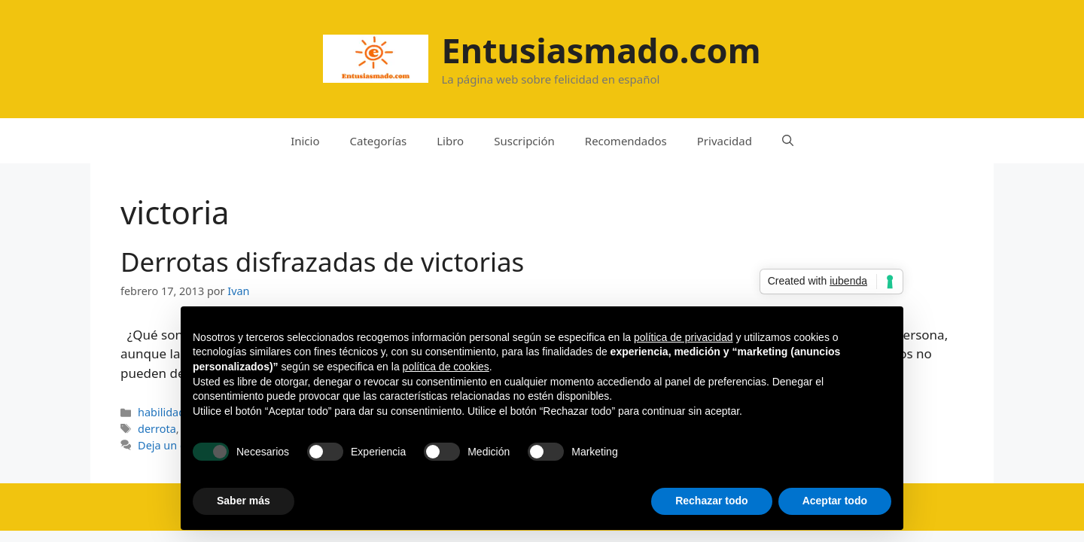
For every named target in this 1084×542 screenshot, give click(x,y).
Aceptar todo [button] (834, 501)
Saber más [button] (243, 501)
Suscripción (524, 140)
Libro (450, 140)
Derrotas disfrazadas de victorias (322, 261)
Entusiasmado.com (600, 50)
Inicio (305, 140)
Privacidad (724, 140)
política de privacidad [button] (683, 337)
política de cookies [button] (446, 367)
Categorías (378, 140)
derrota (157, 429)
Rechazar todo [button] (711, 501)
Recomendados (626, 140)
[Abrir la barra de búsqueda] (787, 140)
